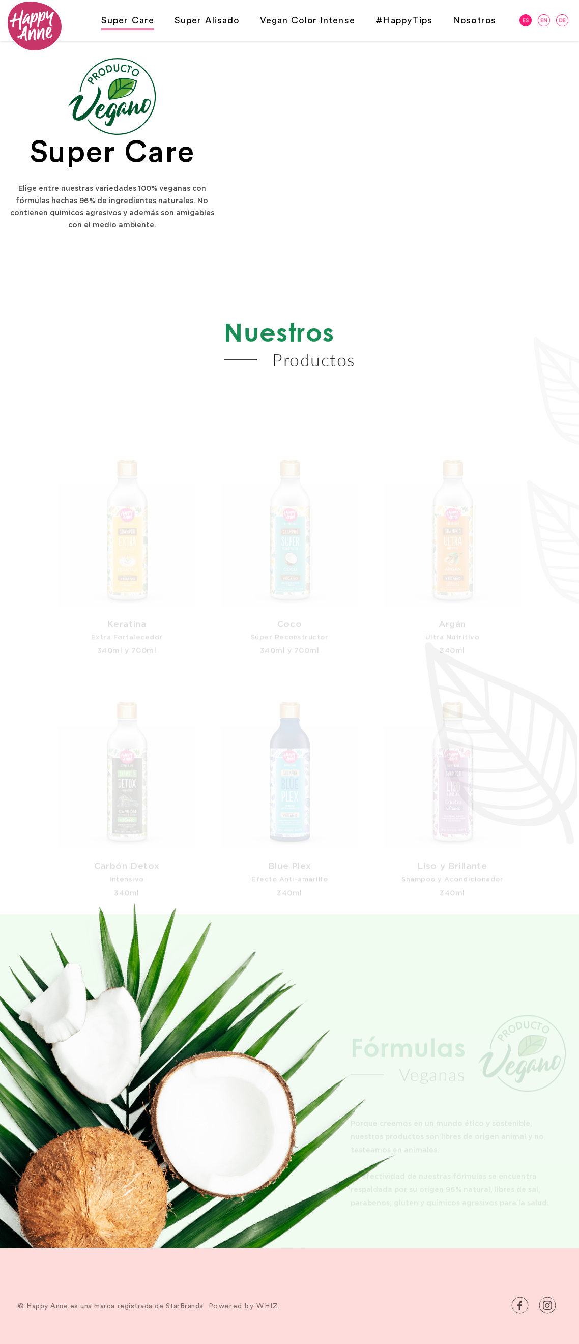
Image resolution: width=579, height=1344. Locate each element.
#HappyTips (403, 20)
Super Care (127, 20)
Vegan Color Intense (307, 20)
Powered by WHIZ (244, 1306)
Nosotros (474, 20)
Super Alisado (207, 20)
